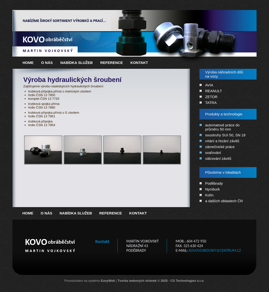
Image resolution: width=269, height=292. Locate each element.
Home (28, 62)
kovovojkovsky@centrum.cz (215, 250)
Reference (111, 62)
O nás (47, 62)
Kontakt (139, 62)
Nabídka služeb (76, 62)
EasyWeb (108, 280)
